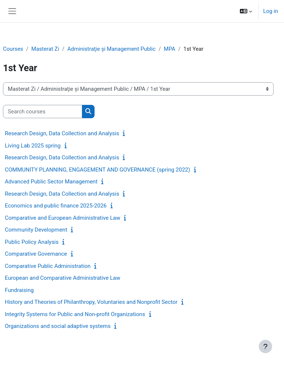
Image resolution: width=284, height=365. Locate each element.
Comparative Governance (36, 253)
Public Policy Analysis (32, 242)
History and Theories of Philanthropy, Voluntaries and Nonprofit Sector (91, 302)
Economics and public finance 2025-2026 (56, 205)
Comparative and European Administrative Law (62, 218)
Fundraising (19, 290)
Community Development (36, 229)
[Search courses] (42, 111)
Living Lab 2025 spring (33, 145)
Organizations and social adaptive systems (57, 326)
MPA (169, 49)
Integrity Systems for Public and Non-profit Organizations (75, 314)
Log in (270, 11)
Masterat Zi (45, 49)
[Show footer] (265, 346)
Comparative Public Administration (47, 266)
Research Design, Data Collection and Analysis (62, 133)
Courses (13, 49)
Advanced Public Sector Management (51, 181)
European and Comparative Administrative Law (62, 278)
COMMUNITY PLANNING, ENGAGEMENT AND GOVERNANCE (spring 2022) (97, 169)
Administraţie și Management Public (111, 49)
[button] (246, 11)
